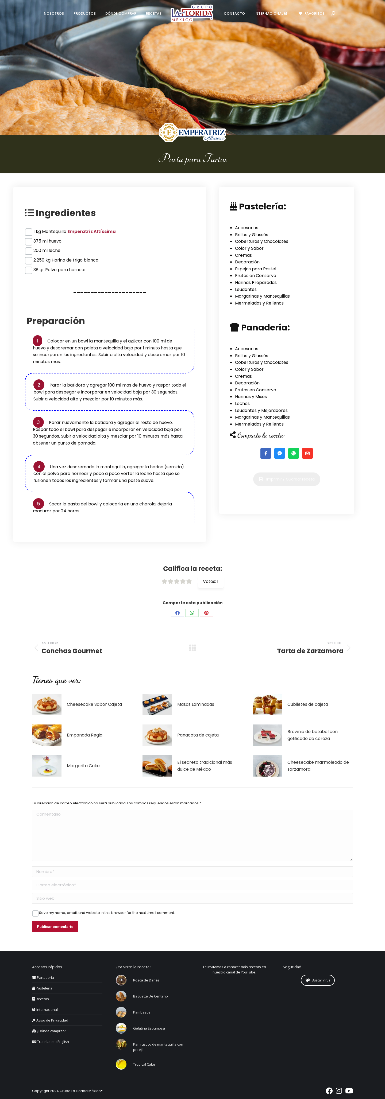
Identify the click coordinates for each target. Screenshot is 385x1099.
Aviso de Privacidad (50, 1020)
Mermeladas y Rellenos (259, 303)
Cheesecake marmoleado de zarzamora (318, 765)
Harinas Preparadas (256, 282)
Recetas (40, 998)
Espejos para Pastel (255, 269)
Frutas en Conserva (255, 275)
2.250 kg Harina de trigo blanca (65, 260)
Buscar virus (318, 980)
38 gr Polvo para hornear (59, 270)
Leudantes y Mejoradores (261, 410)
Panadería (43, 977)
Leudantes (246, 289)
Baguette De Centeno (150, 996)
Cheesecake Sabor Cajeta (94, 704)
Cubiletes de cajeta (307, 704)
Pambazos (142, 1012)
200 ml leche (46, 250)
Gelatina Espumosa (149, 1028)
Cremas (243, 255)
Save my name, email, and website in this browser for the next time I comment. (107, 912)
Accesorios (246, 228)
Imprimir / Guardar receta (287, 491)
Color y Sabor (249, 248)
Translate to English (50, 1041)
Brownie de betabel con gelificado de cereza (312, 735)
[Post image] (46, 704)
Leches (242, 403)
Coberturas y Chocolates (261, 241)
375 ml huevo (47, 241)
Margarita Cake (83, 766)
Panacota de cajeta (198, 735)
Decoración (247, 262)
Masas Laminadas (195, 704)
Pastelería (42, 988)
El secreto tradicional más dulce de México (204, 765)
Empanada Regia (84, 735)
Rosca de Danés (146, 980)
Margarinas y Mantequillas (262, 296)
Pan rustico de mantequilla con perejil (158, 1047)
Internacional (45, 1009)
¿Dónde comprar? (49, 1030)
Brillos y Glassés (251, 235)
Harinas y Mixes (251, 396)
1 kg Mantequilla (74, 231)
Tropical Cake (144, 1064)
